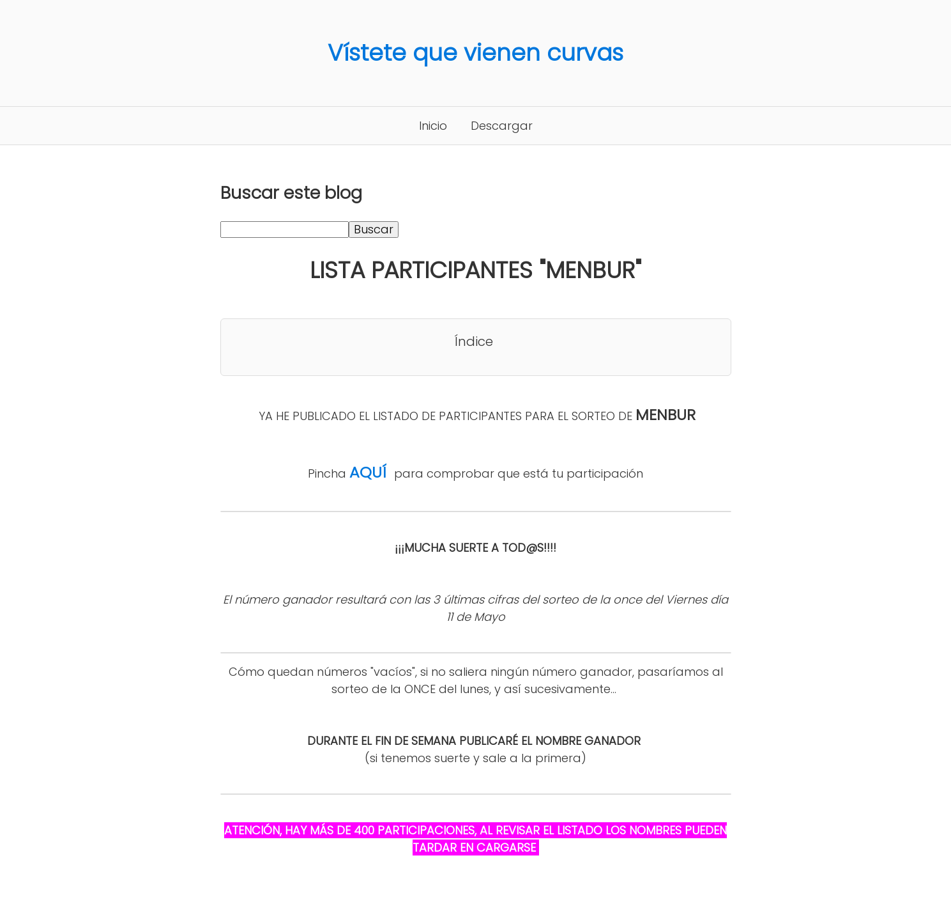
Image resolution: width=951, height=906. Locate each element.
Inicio (433, 126)
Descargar (502, 126)
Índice (474, 341)
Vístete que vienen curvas (475, 52)
